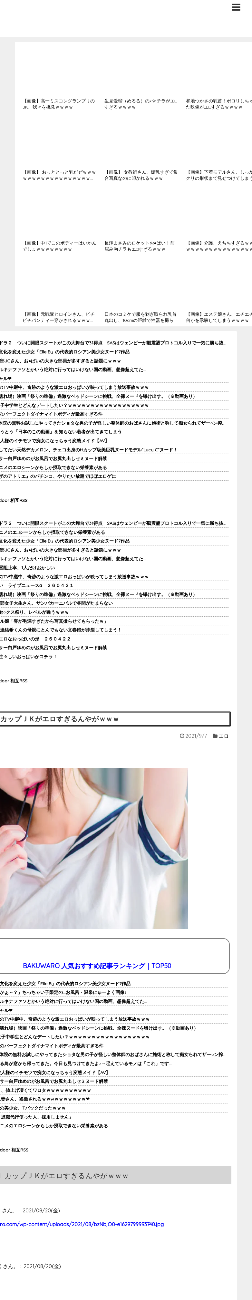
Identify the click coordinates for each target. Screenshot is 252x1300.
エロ (223, 736)
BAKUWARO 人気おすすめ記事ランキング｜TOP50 (97, 966)
